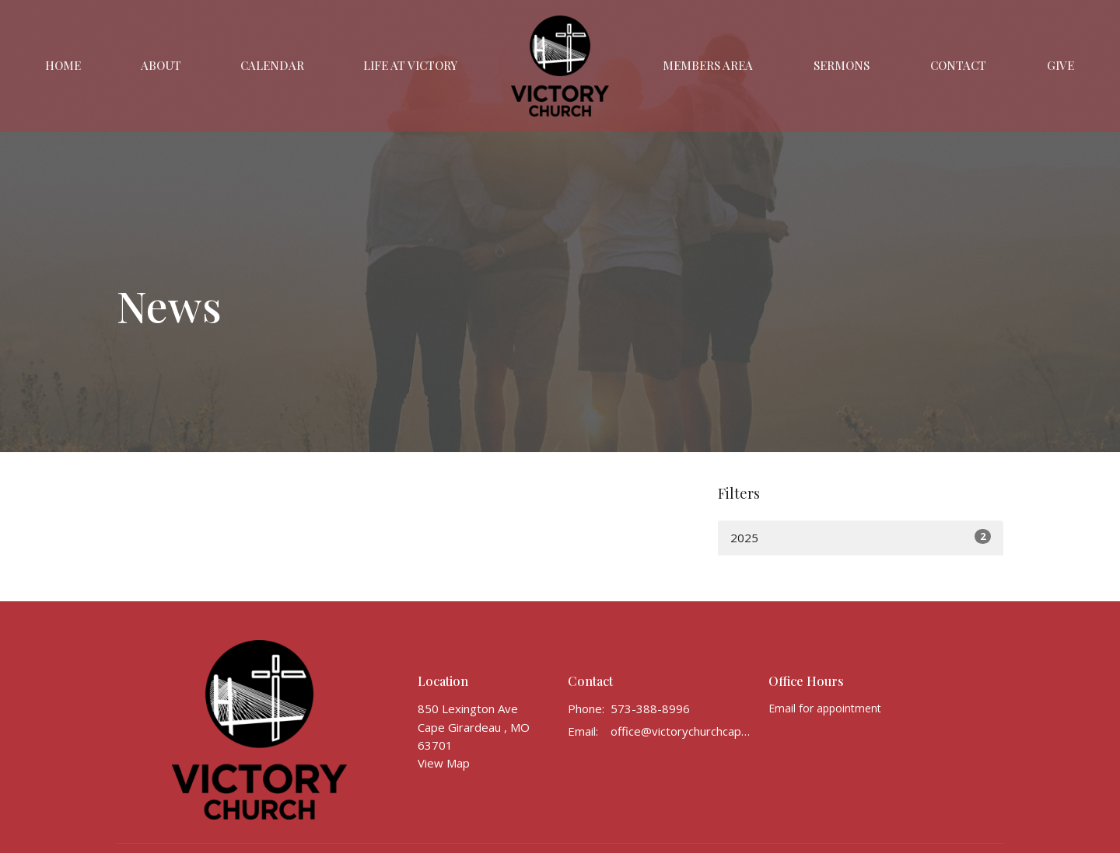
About (161, 65)
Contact (958, 65)
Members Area (708, 65)
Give (1060, 65)
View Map (444, 763)
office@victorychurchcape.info (682, 731)
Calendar (272, 65)
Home (63, 65)
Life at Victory (410, 65)
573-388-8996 (650, 708)
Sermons (842, 65)
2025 (860, 537)
